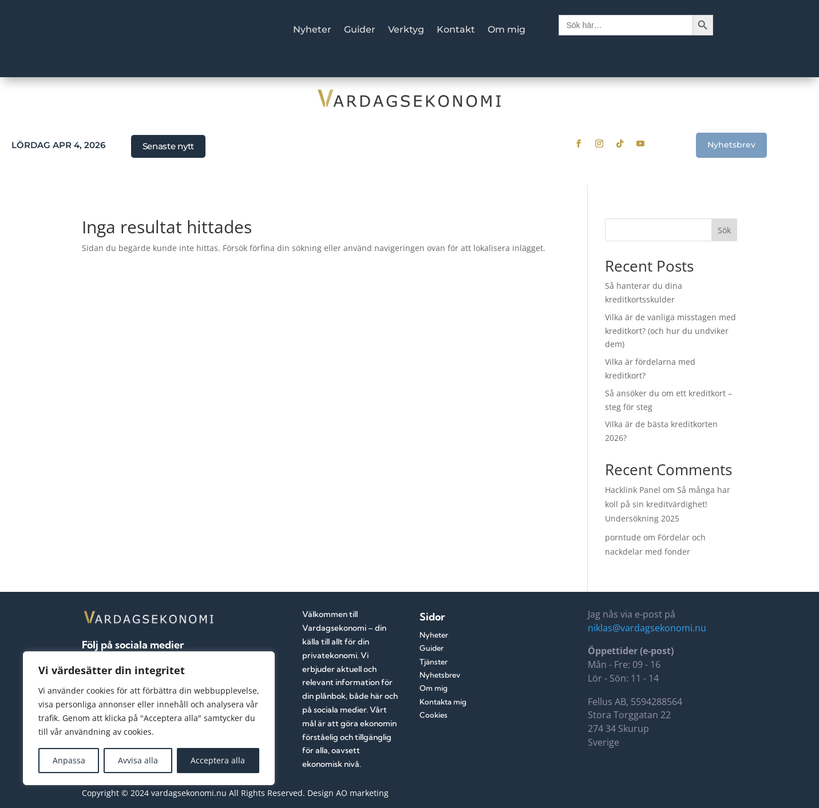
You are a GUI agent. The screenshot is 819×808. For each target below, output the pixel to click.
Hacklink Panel (632, 489)
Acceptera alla (218, 760)
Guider (359, 30)
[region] (149, 718)
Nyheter (312, 30)
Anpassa (69, 760)
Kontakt (456, 30)
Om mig (506, 30)
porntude (623, 537)
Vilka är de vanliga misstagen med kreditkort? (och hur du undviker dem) (670, 331)
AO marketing (362, 792)
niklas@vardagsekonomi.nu (647, 628)
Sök (724, 230)
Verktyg (406, 30)
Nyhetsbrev (731, 145)
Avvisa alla (138, 760)
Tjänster (434, 661)
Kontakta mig (443, 701)
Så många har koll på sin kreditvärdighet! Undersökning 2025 (667, 504)
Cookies (434, 714)
